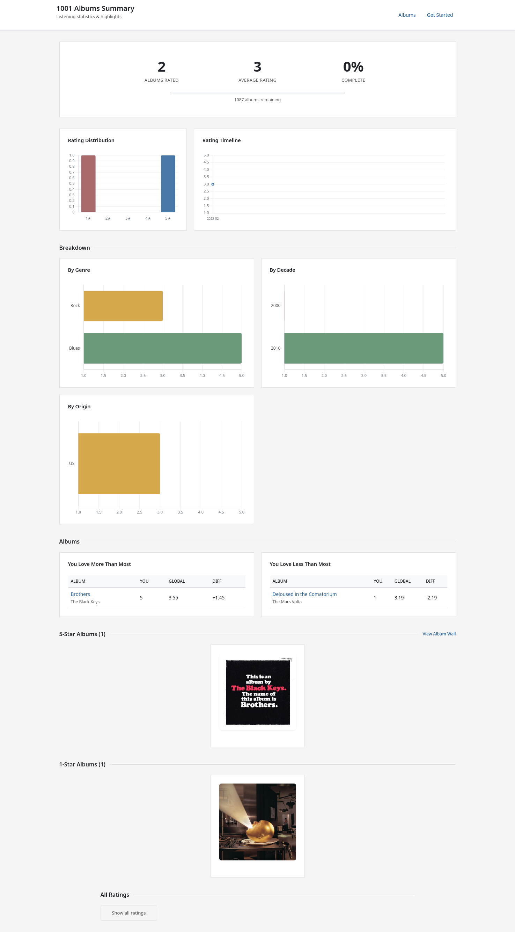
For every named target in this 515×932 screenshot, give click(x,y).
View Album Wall (439, 634)
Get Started (440, 15)
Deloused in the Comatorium (305, 594)
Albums (407, 15)
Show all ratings (129, 913)
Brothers (80, 594)
